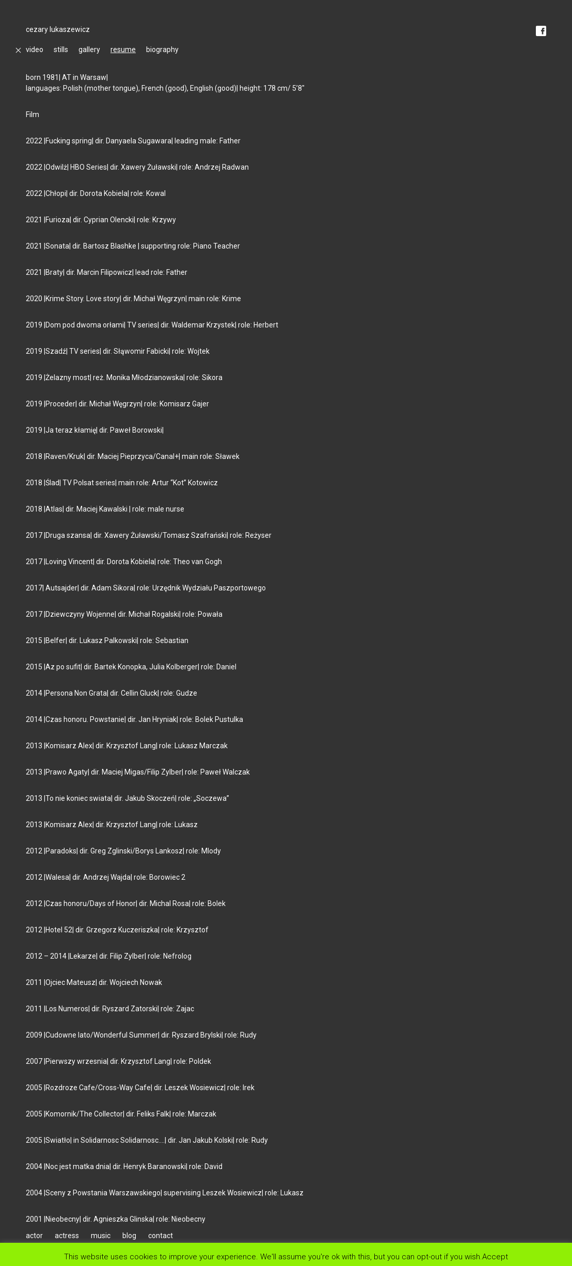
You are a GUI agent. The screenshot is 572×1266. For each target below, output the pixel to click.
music (100, 1235)
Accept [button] (495, 1256)
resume (123, 49)
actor (34, 1235)
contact (160, 1235)
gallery (89, 49)
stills (61, 49)
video (34, 49)
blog (129, 1235)
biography (162, 49)
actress (67, 1235)
